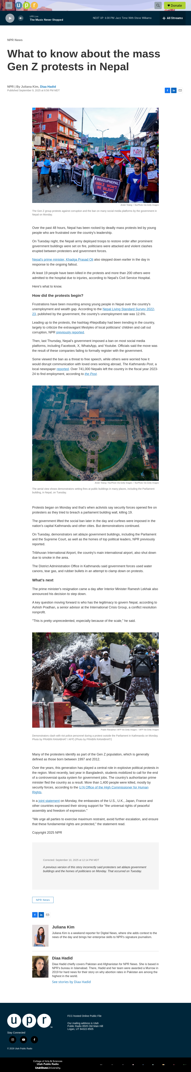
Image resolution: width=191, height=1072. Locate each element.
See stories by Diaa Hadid (71, 982)
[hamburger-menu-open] (8, 5)
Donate (176, 5)
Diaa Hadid (48, 86)
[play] (10, 18)
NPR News (15, 40)
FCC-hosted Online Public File (84, 1016)
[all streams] (173, 18)
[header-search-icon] (158, 5)
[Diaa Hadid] (40, 967)
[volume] (21, 18)
